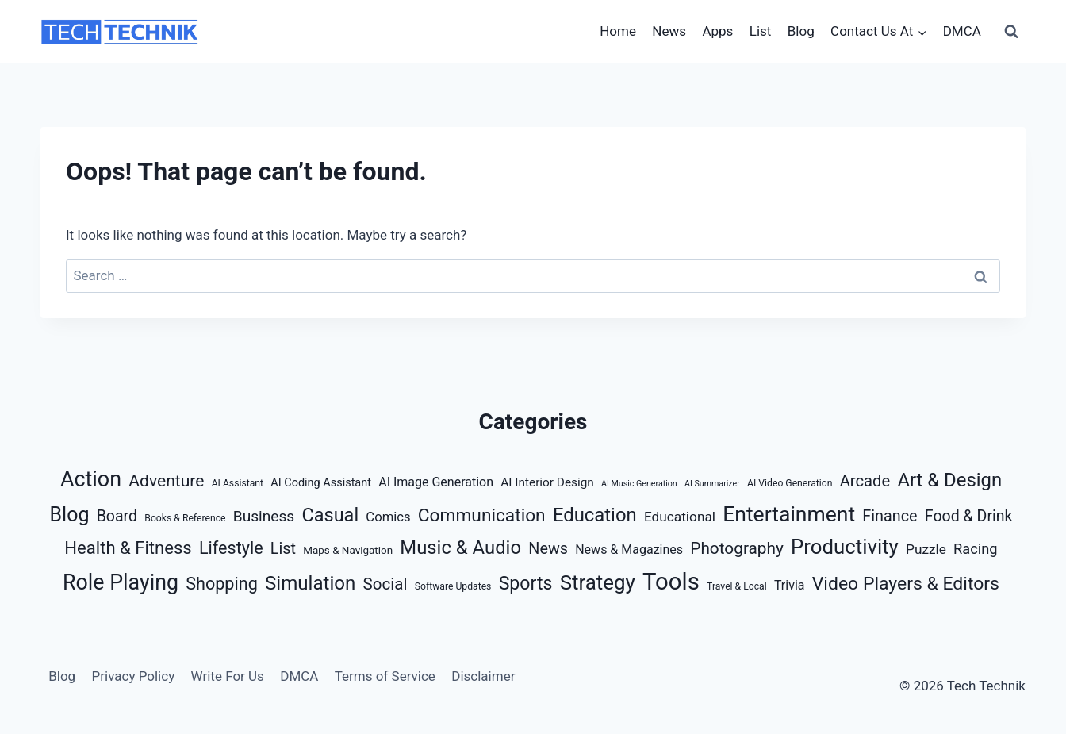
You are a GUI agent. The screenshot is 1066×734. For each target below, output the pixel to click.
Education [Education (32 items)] (595, 515)
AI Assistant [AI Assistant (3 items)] (237, 483)
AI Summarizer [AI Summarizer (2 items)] (712, 483)
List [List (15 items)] (283, 549)
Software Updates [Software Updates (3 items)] (453, 586)
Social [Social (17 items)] (385, 584)
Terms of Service (385, 676)
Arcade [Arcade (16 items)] (865, 480)
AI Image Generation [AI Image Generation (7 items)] (435, 482)
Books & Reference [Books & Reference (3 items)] (184, 518)
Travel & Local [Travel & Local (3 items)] (737, 586)
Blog (801, 31)
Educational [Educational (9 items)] (679, 517)
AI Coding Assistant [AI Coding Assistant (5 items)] (320, 483)
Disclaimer (483, 676)
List (761, 31)
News (669, 31)
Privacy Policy (133, 676)
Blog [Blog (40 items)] (69, 514)
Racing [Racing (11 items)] (975, 548)
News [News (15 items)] (548, 549)
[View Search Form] (1011, 31)
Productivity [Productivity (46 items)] (845, 547)
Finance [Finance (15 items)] (889, 516)
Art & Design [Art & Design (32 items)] (949, 480)
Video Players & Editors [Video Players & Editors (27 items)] (905, 583)
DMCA (962, 31)
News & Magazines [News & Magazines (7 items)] (629, 549)
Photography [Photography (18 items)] (737, 548)
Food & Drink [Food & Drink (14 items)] (969, 516)
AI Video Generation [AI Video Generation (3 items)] (789, 483)
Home (618, 31)
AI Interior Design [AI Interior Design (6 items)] (547, 482)
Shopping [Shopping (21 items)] (222, 584)
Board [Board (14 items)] (117, 516)
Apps (717, 31)
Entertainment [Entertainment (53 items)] (789, 514)
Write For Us (227, 676)
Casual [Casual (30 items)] (330, 515)
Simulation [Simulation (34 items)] (310, 583)
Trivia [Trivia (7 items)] (789, 585)
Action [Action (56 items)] (90, 479)
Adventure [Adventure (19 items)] (166, 480)
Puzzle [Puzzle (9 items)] (926, 549)
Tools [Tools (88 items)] (671, 581)
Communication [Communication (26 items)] (482, 515)
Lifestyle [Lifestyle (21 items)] (231, 548)
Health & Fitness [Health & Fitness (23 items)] (127, 548)
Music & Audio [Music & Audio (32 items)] (460, 547)
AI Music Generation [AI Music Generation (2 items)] (639, 483)
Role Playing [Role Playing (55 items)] (120, 582)
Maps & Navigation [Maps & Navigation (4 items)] (348, 550)
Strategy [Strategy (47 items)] (597, 582)
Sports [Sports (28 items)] (526, 583)
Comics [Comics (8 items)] (388, 517)
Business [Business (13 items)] (264, 516)
